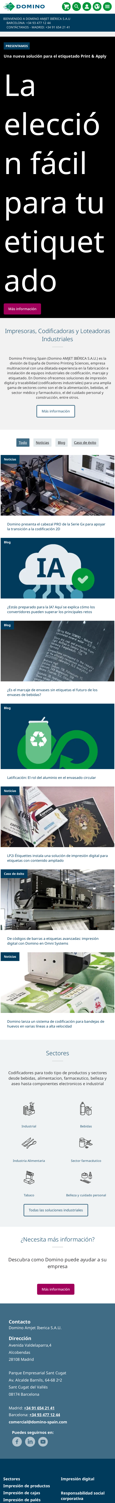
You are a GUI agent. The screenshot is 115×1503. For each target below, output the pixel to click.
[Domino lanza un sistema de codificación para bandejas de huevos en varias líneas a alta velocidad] (57, 1042)
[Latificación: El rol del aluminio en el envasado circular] (57, 794)
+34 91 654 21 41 (58, 27)
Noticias (42, 491)
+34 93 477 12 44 (38, 23)
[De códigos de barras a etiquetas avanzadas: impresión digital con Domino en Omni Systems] (57, 959)
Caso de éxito (85, 491)
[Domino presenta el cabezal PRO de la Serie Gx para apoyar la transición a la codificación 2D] (57, 545)
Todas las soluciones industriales (56, 1259)
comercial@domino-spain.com (38, 1471)
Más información (56, 460)
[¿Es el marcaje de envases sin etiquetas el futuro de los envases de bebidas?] (57, 711)
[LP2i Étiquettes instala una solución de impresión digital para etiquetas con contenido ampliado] (57, 877)
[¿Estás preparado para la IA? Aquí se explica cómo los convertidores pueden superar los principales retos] (57, 628)
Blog (61, 491)
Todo (23, 491)
